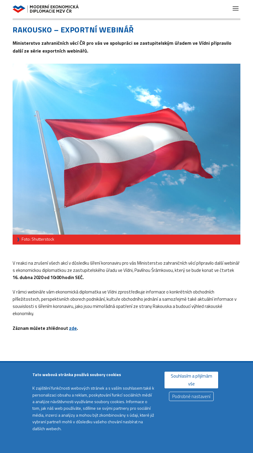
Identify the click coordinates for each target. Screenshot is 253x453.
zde (73, 328)
